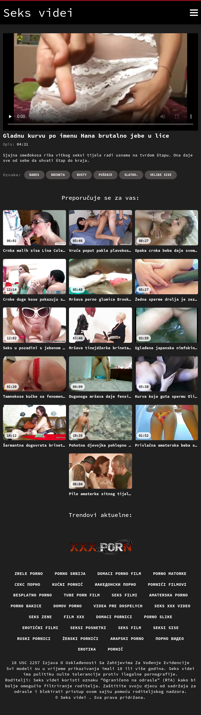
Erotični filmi (40, 627)
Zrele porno (28, 573)
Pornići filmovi (167, 584)
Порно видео (170, 638)
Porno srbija (70, 573)
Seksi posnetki (88, 627)
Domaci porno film (119, 573)
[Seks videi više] (194, 12)
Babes (34, 175)
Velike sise (161, 175)
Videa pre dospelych (117, 605)
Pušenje (105, 175)
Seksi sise (166, 627)
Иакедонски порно (115, 584)
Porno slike (158, 616)
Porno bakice (26, 605)
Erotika (87, 649)
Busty (82, 175)
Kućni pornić (67, 584)
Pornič (115, 649)
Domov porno (67, 605)
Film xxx (74, 616)
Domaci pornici (114, 616)
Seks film (129, 627)
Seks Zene (40, 616)
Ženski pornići (80, 638)
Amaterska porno (168, 595)
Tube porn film (82, 595)
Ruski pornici (34, 638)
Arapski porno (127, 638)
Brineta (58, 175)
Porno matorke (170, 573)
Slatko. (131, 175)
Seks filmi (125, 595)
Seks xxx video (172, 605)
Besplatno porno (32, 595)
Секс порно (27, 584)
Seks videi (74, 697)
